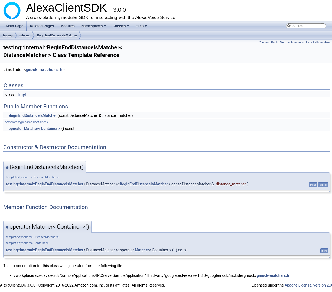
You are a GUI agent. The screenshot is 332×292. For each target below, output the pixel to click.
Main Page (14, 26)
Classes (121, 27)
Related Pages (42, 26)
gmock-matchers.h (44, 69)
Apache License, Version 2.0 (308, 285)
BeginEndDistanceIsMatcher (57, 35)
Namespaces (94, 27)
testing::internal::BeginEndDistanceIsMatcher (44, 184)
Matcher (142, 250)
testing (8, 35)
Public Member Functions (287, 42)
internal (24, 35)
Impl (22, 94)
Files (142, 27)
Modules (67, 26)
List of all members (318, 42)
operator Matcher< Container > (34, 128)
